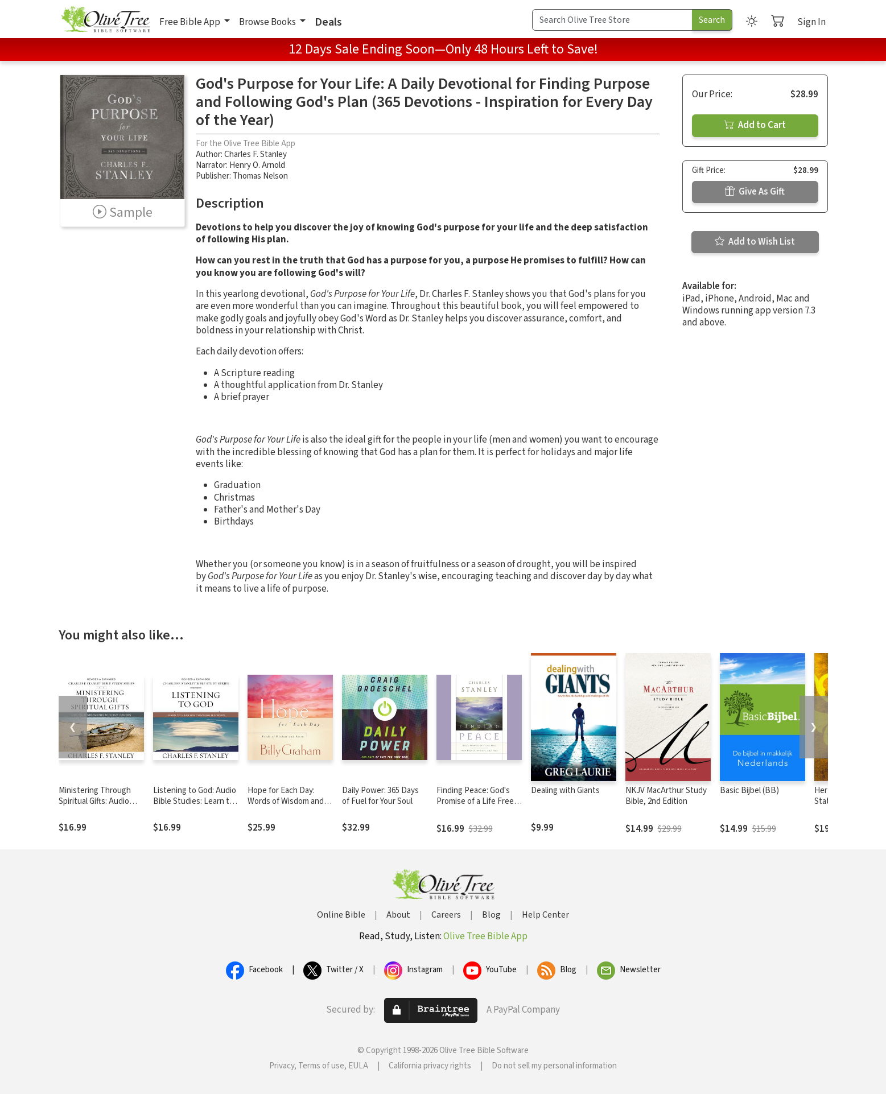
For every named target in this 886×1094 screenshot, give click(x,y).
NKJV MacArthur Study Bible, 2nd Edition (666, 796)
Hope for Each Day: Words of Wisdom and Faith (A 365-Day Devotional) (286, 807)
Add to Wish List (755, 242)
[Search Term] (612, 20)
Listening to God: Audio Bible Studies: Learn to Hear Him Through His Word (194, 807)
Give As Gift (755, 192)
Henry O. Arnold (257, 165)
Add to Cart (755, 125)
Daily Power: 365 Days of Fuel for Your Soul (380, 796)
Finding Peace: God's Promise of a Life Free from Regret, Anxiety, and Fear (475, 807)
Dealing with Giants (565, 790)
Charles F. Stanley (255, 154)
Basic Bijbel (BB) (749, 790)
